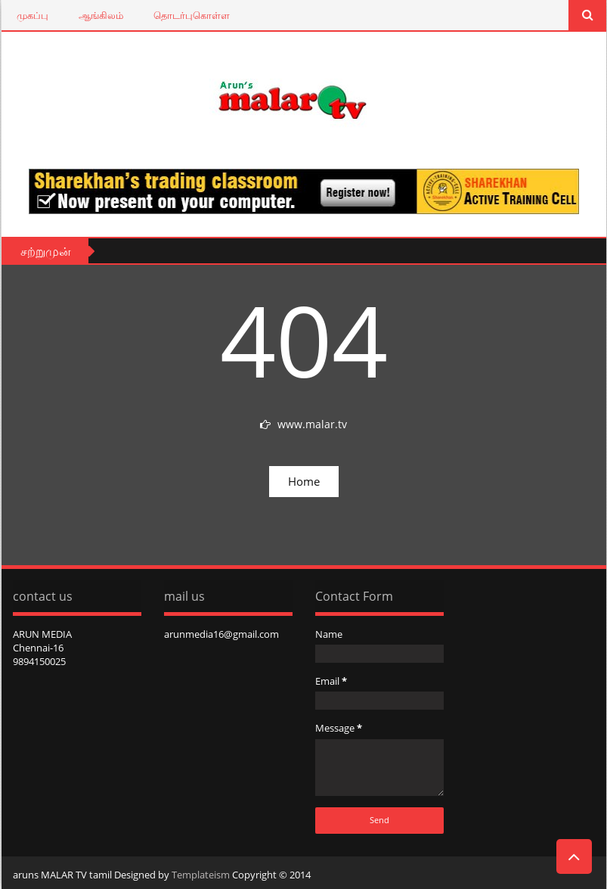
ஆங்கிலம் (101, 15)
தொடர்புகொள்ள (191, 15)
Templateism (201, 874)
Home (304, 481)
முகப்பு (32, 15)
